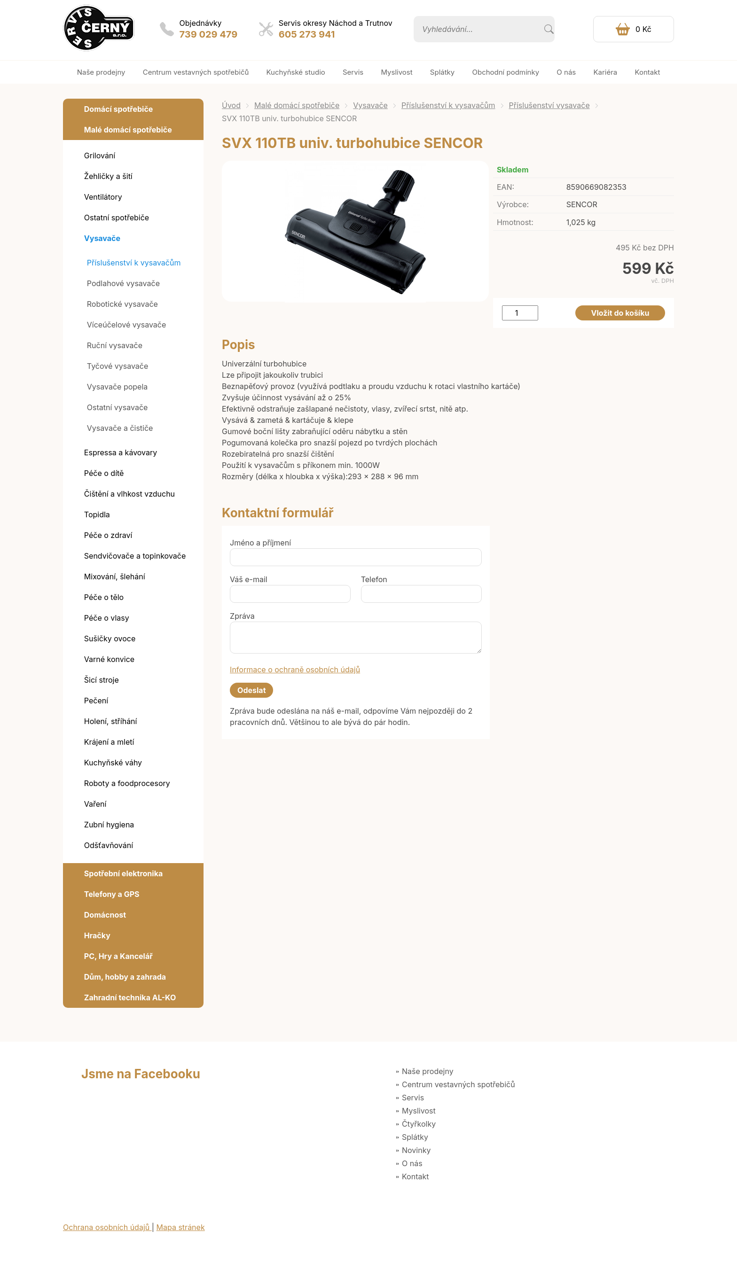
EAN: (505, 187)
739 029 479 (209, 34)
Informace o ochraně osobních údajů (295, 669)
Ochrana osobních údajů (107, 1227)
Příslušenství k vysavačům (448, 105)
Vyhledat (549, 29)
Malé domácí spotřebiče (296, 105)
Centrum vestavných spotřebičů (458, 1084)
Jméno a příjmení (260, 542)
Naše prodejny (428, 1071)
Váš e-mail (248, 579)
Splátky (415, 1137)
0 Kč (643, 29)
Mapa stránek (181, 1227)
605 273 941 (307, 34)
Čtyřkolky (419, 1124)
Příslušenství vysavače (549, 105)
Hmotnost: (515, 222)
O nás (412, 1163)
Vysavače (370, 105)
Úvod (231, 105)
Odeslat (251, 690)
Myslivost (419, 1110)
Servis (413, 1097)
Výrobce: (513, 204)
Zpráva (242, 616)
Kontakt (415, 1176)
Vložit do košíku (620, 313)
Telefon (374, 579)
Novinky (416, 1150)
